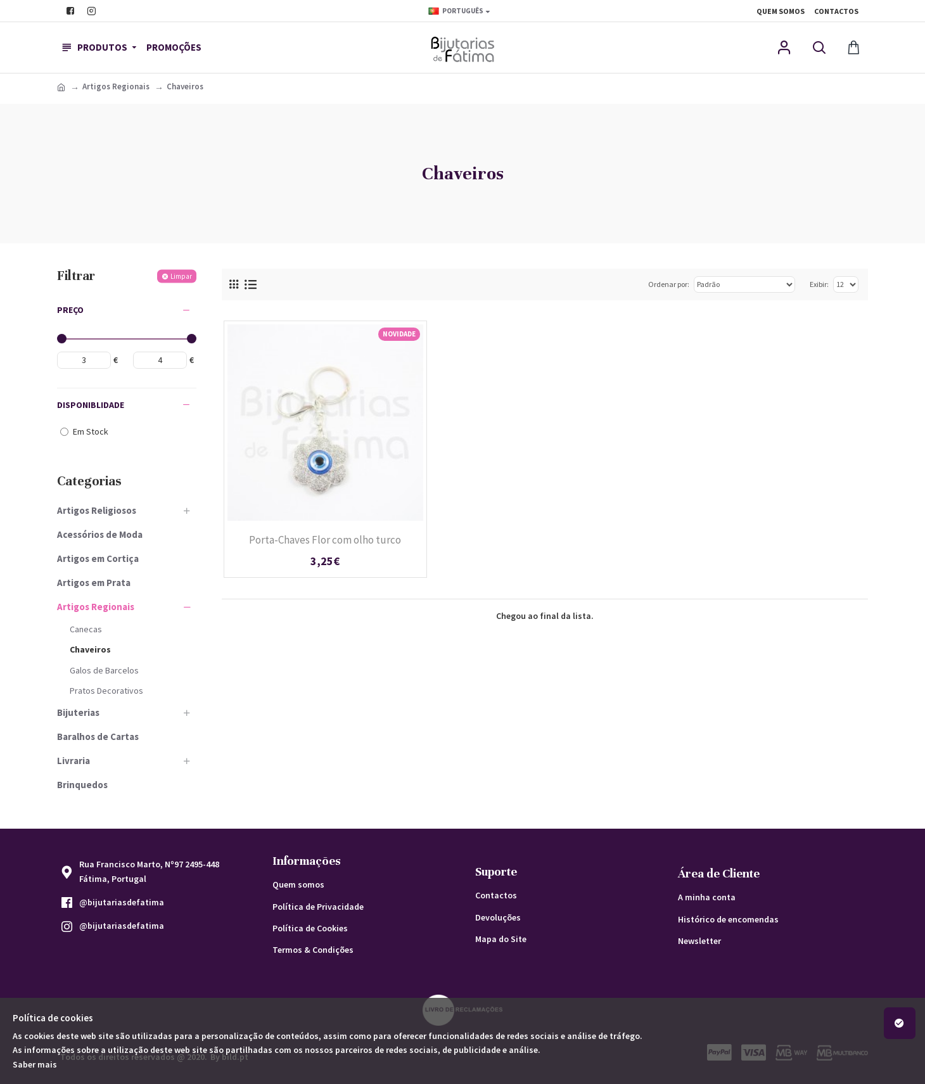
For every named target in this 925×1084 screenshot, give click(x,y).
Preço (70, 310)
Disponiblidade (90, 405)
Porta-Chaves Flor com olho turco (325, 539)
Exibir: (819, 284)
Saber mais (35, 1064)
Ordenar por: (668, 284)
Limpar (181, 275)
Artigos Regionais (116, 86)
